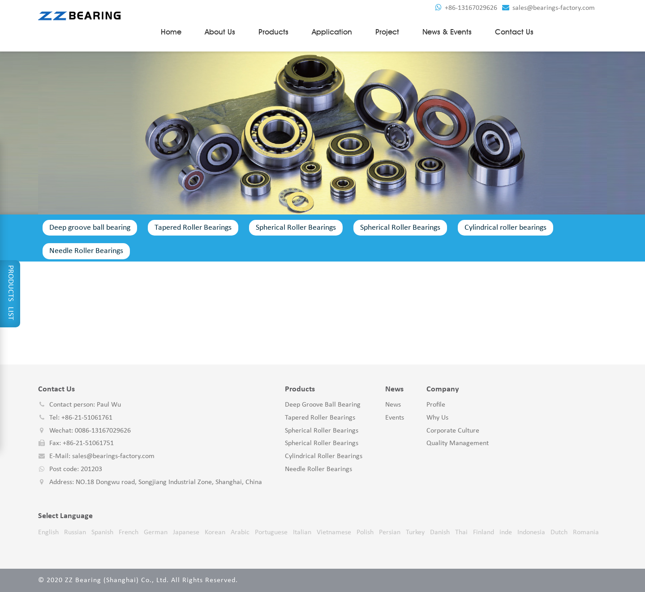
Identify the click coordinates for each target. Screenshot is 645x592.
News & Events (447, 31)
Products (273, 31)
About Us (220, 31)
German (156, 532)
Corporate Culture (452, 430)
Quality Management (457, 443)
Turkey (415, 532)
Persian (389, 532)
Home (171, 31)
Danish (440, 532)
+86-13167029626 (466, 8)
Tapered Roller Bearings (193, 227)
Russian (75, 532)
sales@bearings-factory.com (548, 8)
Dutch (559, 532)
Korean (215, 532)
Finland (483, 532)
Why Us (437, 417)
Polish (365, 532)
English (48, 532)
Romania (586, 532)
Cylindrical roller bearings (505, 227)
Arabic (240, 532)
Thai (461, 532)
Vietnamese (334, 532)
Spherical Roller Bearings (296, 227)
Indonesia (531, 532)
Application (332, 31)
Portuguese (271, 532)
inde (505, 532)
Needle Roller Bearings (86, 251)
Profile (435, 404)
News (393, 404)
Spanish (102, 532)
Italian (302, 532)
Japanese (186, 532)
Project (387, 31)
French (128, 532)
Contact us (514, 31)
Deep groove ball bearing (89, 227)
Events (394, 417)
